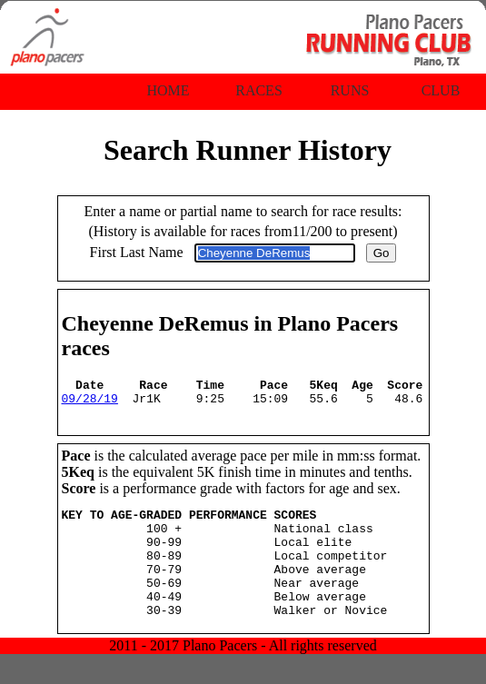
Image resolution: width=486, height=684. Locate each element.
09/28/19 (90, 403)
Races (259, 90)
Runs (350, 90)
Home (167, 90)
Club (441, 90)
